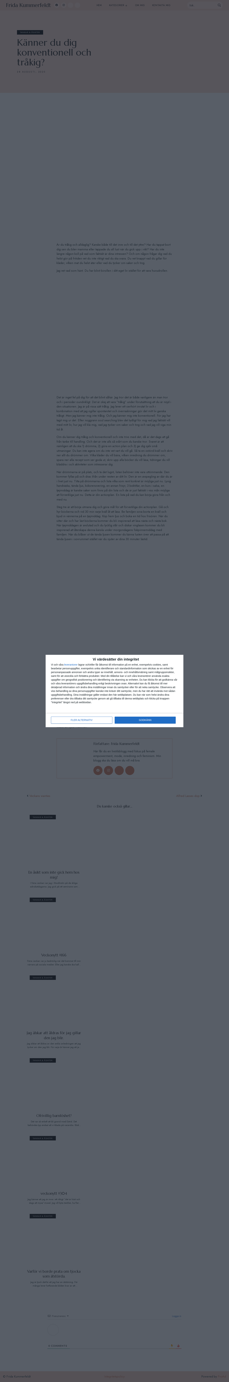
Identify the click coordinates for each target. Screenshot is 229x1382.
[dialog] (114, 691)
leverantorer (71, 665)
